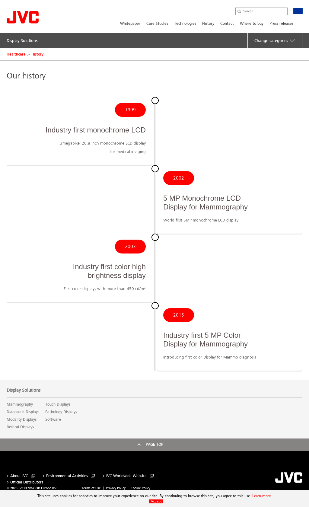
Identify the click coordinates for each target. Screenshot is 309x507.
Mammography (20, 404)
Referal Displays (20, 427)
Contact (227, 23)
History (208, 23)
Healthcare (16, 54)
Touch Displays (57, 404)
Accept (156, 501)
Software (53, 419)
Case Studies (157, 23)
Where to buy (251, 23)
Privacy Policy (116, 488)
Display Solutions (23, 390)
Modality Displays (22, 419)
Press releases (281, 23)
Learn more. (262, 496)
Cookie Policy (140, 488)
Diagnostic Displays (23, 412)
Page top (154, 444)
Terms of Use (91, 488)
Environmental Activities (67, 476)
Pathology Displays (61, 412)
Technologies (185, 23)
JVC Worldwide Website (126, 476)
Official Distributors (26, 482)
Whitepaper (130, 23)
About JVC (19, 476)
